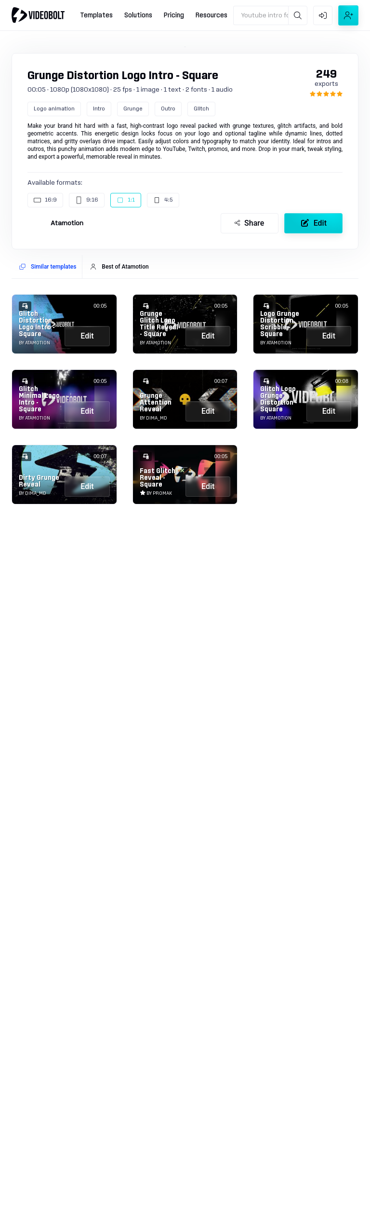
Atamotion (67, 223)
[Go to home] (38, 15)
